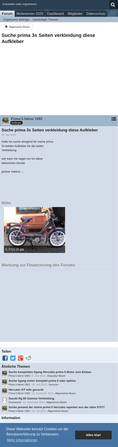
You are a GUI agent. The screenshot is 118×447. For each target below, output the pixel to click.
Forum (7, 14)
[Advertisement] (59, 78)
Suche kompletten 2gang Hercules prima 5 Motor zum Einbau (50, 372)
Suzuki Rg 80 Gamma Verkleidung (31, 398)
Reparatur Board (56, 376)
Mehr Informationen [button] (22, 440)
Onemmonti (15, 402)
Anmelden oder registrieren (19, 4)
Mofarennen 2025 (30, 14)
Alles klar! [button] (93, 435)
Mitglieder (75, 14)
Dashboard (55, 14)
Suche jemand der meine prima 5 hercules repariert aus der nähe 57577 (57, 407)
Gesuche (53, 384)
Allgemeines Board (65, 393)
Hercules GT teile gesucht (26, 389)
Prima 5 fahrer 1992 (19, 376)
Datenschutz (96, 14)
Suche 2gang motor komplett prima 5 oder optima (42, 380)
